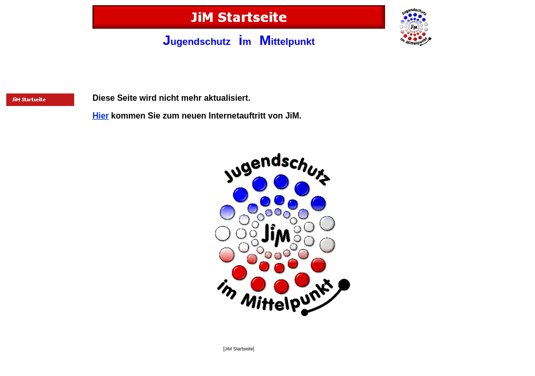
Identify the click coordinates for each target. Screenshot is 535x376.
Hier (100, 115)
